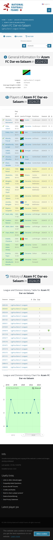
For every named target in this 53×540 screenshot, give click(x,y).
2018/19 (5, 331)
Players (18, 36)
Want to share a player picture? (13, 493)
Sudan (27, 120)
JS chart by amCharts (12, 388)
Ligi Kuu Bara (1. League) (19, 305)
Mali (26, 132)
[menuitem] (32, 434)
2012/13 (5, 352)
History (29, 36)
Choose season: (26, 41)
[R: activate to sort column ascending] (32, 299)
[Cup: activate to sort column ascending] (39, 299)
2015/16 (5, 342)
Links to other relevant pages (12, 480)
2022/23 (5, 316)
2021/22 (5, 320)
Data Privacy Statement (10, 499)
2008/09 (5, 367)
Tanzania (28, 126)
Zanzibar (28, 163)
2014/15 (5, 345)
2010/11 (5, 360)
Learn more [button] (15, 536)
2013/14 (5, 349)
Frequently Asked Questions (12, 483)
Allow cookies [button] (41, 534)
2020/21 (5, 323)
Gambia (27, 226)
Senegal (27, 151)
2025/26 (5, 305)
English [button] (46, 4)
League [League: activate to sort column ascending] (12, 299)
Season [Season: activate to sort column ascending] (5, 299)
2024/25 (5, 309)
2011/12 (5, 356)
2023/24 (5, 312)
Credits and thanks (9, 490)
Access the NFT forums (10, 486)
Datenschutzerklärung (10, 496)
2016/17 (5, 338)
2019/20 (5, 327)
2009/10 (5, 363)
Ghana (27, 175)
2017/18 (5, 334)
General (7, 36)
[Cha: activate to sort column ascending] (35, 299)
